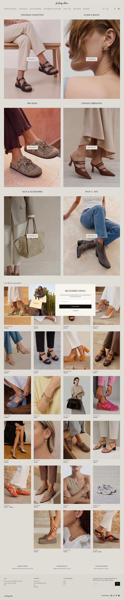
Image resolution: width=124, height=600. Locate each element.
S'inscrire (75, 306)
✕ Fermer (75, 310)
